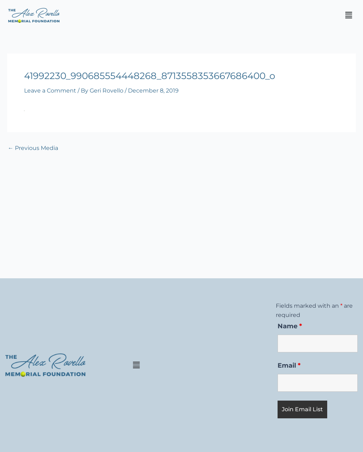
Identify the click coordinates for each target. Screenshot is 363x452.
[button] (348, 15)
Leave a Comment (50, 90)
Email (289, 365)
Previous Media (33, 148)
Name (290, 326)
